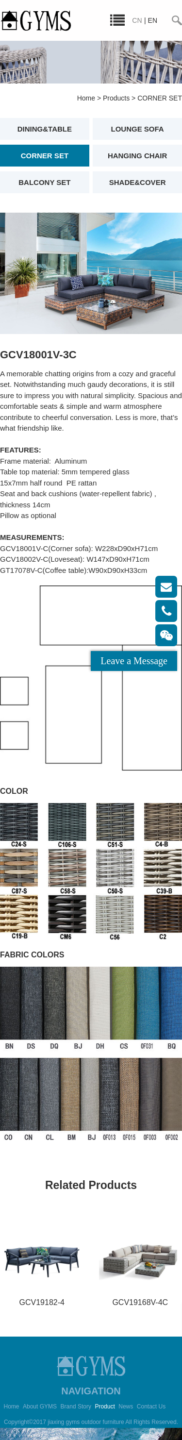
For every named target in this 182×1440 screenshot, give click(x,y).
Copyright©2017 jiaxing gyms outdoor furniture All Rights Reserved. (91, 1422)
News (125, 1406)
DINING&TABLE (44, 129)
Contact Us (151, 1406)
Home (86, 98)
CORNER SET (159, 98)
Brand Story (76, 1406)
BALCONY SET (44, 182)
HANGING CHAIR (137, 155)
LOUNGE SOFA (137, 129)
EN (152, 20)
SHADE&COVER (137, 182)
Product (105, 1406)
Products (116, 98)
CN (137, 20)
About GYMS (40, 1406)
